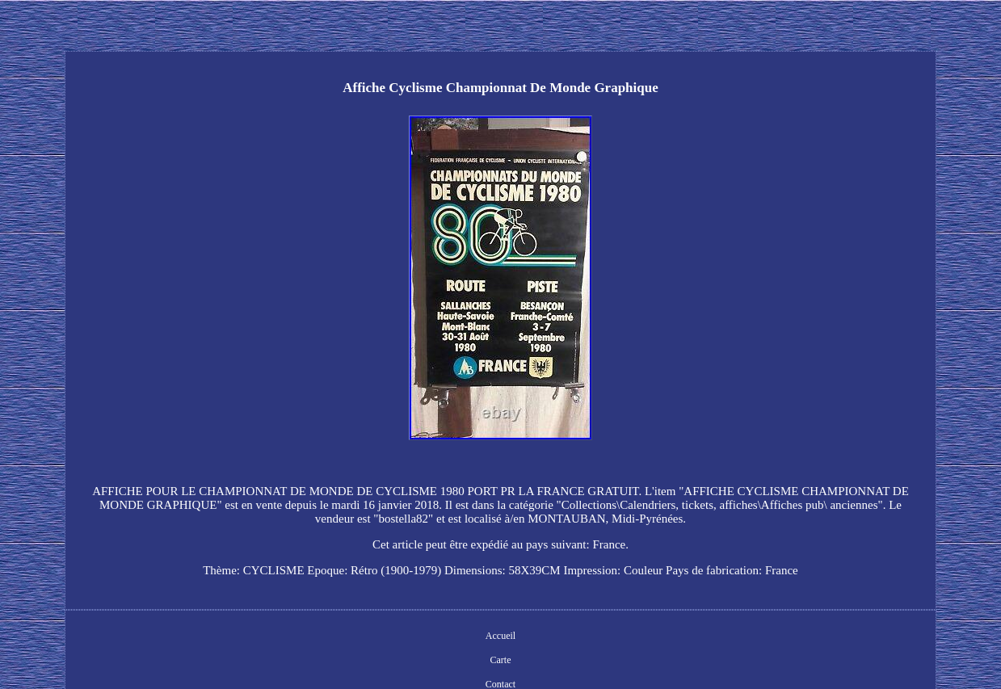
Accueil (500, 635)
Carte (500, 660)
